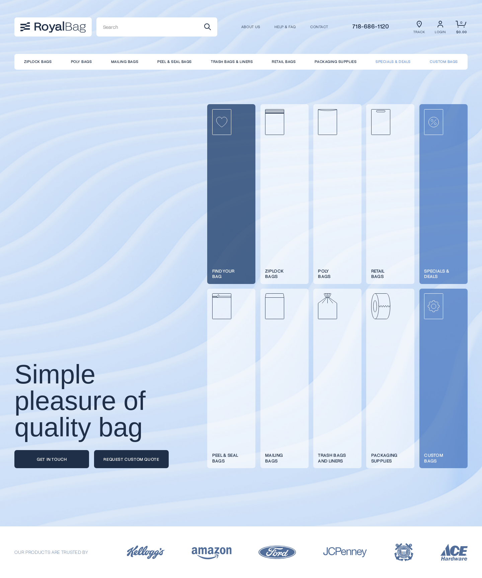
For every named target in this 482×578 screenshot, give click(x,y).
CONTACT (319, 27)
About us (250, 27)
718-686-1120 (370, 26)
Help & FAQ (285, 27)
